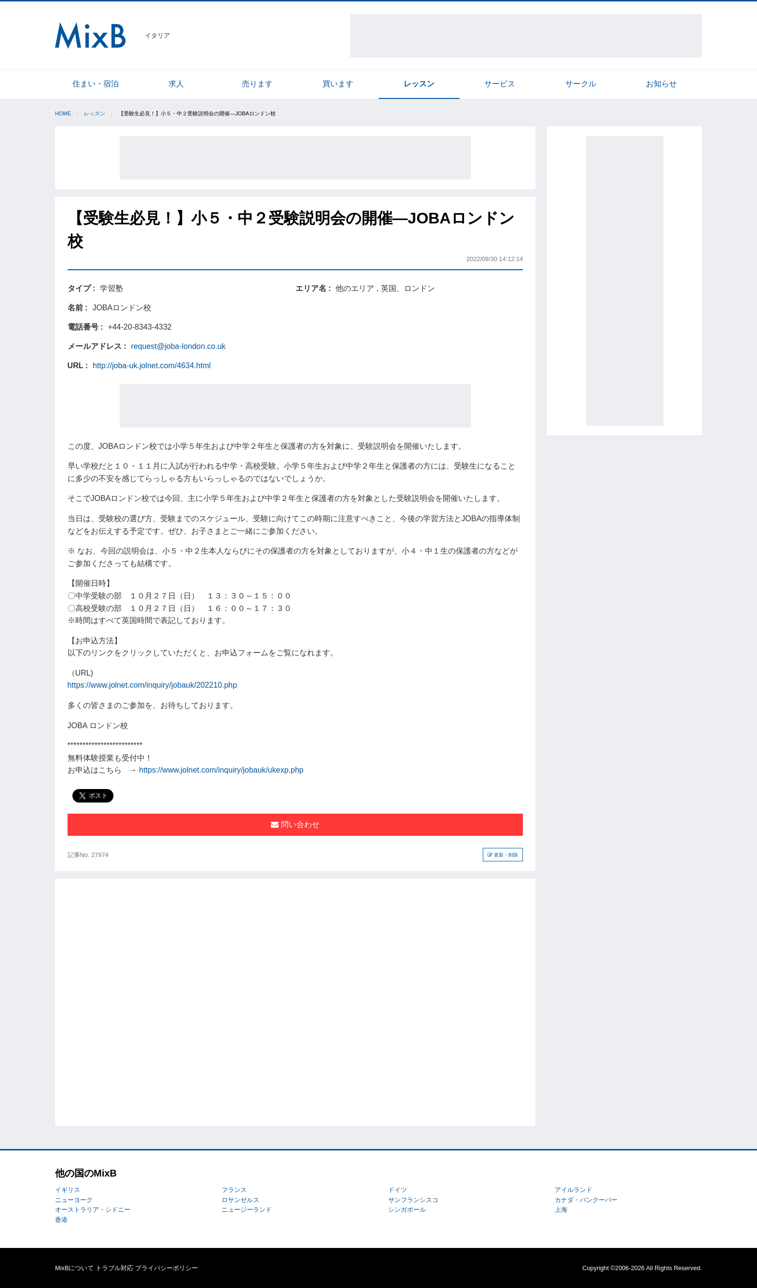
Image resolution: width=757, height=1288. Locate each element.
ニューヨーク (74, 1200)
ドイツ (397, 1189)
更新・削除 (503, 855)
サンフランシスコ (413, 1200)
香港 (61, 1219)
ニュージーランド (247, 1209)
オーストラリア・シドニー (92, 1209)
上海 (561, 1209)
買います (337, 84)
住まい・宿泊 (95, 84)
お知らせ (661, 84)
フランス (234, 1189)
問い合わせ (295, 824)
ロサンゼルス (240, 1200)
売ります (257, 84)
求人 (176, 84)
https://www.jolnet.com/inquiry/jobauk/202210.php (152, 685)
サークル (580, 84)
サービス (499, 84)
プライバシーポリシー (166, 1268)
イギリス (67, 1189)
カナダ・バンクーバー (586, 1200)
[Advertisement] (526, 35)
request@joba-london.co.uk (178, 346)
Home (63, 113)
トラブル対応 (114, 1268)
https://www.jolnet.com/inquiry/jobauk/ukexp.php (221, 770)
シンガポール (407, 1209)
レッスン (419, 84)
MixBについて (74, 1268)
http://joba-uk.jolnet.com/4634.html (152, 365)
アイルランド (573, 1189)
